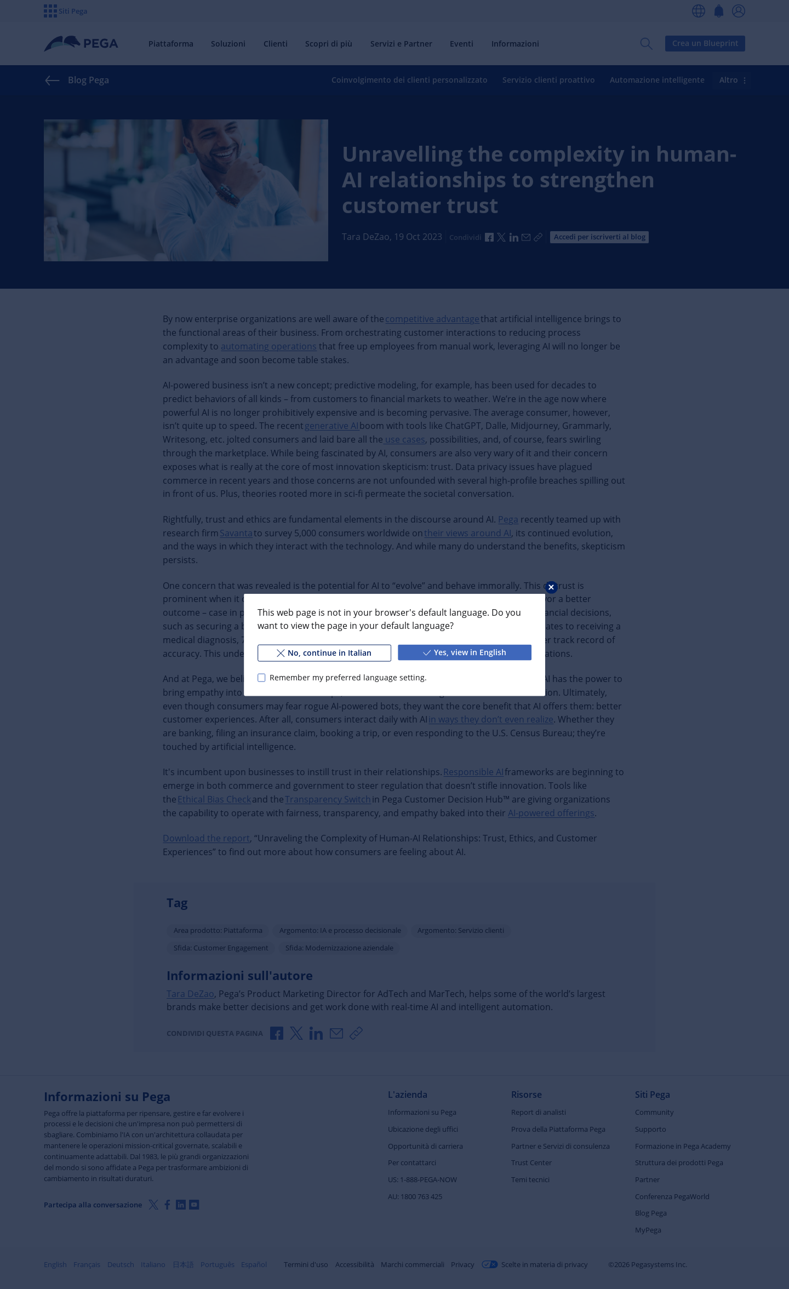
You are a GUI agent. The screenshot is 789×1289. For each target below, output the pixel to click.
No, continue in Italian (324, 652)
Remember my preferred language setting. (348, 677)
